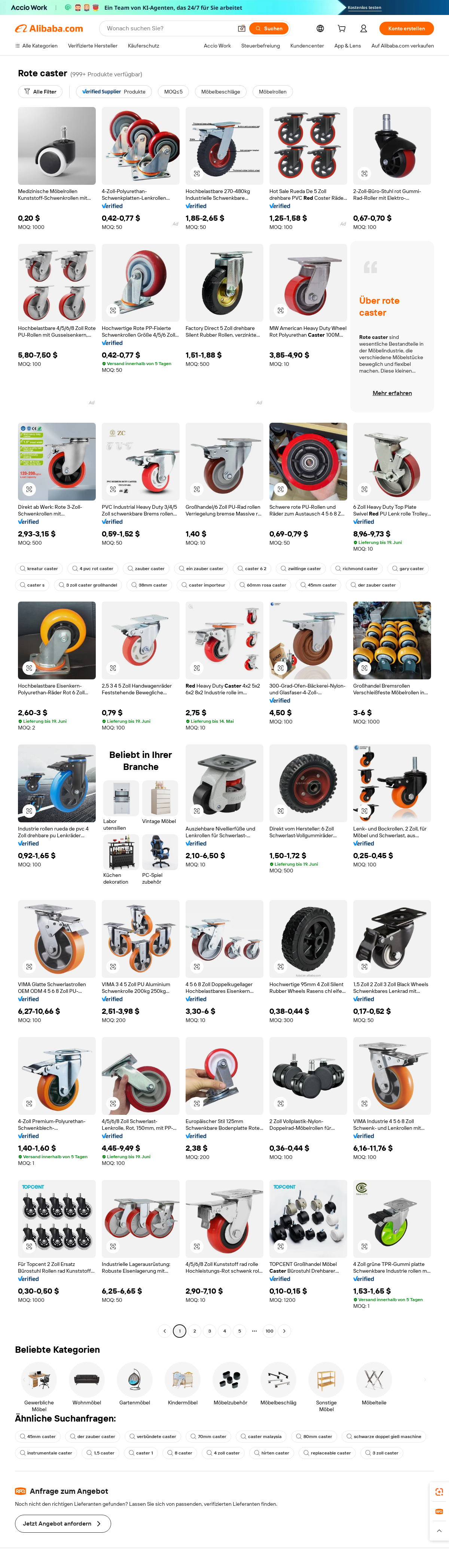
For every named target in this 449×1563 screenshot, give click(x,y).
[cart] (343, 30)
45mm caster (318, 585)
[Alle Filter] (40, 91)
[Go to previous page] (164, 1331)
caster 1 (141, 1453)
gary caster (408, 569)
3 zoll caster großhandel (88, 585)
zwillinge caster (301, 569)
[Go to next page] (284, 1331)
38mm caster (149, 585)
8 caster (179, 1453)
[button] (241, 28)
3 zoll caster (381, 1453)
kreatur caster (39, 569)
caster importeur (203, 585)
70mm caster (208, 1437)
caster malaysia (261, 1437)
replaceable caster (327, 1453)
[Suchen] (268, 28)
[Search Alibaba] (169, 28)
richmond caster (356, 569)
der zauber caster (373, 585)
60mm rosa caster (262, 585)
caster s (32, 585)
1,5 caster (100, 1453)
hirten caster (271, 1453)
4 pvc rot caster (92, 569)
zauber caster (146, 569)
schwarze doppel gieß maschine (383, 1437)
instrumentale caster (46, 1453)
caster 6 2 (252, 569)
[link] (439, 1492)
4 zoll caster (223, 1453)
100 (270, 1331)
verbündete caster (152, 1437)
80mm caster (314, 1437)
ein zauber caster (201, 569)
